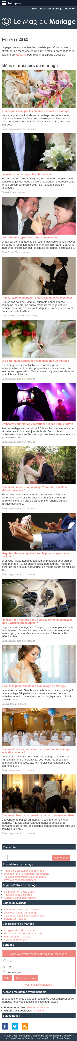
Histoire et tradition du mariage (22, 315)
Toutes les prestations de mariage (24, 870)
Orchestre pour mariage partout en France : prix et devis (37, 423)
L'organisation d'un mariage (21, 129)
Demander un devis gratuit (19, 891)
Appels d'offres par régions (20, 897)
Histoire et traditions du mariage (23, 933)
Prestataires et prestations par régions (26, 873)
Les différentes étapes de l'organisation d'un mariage (35, 360)
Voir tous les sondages (38, 984)
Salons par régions (15, 918)
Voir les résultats (26, 978)
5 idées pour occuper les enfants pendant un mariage (35, 111)
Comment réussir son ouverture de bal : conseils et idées (38, 815)
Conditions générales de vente (40, 1038)
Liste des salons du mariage (20, 912)
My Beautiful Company (60, 1035)
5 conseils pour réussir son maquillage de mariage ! (35, 686)
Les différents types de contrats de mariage (29, 237)
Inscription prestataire (45, 8)
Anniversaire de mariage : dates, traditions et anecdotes (37, 297)
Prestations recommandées (20, 879)
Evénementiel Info (38, 1007)
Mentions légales (14, 1038)
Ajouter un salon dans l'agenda (22, 909)
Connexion (68, 8)
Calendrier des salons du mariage (24, 915)
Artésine (39, 1010)
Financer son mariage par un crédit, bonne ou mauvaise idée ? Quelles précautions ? (37, 621)
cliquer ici (20, 54)
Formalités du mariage (18, 252)
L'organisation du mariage (19, 930)
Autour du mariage (16, 192)
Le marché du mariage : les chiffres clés (27, 174)
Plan (59, 1038)
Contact (67, 1038)
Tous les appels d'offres (18, 894)
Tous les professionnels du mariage (25, 876)
